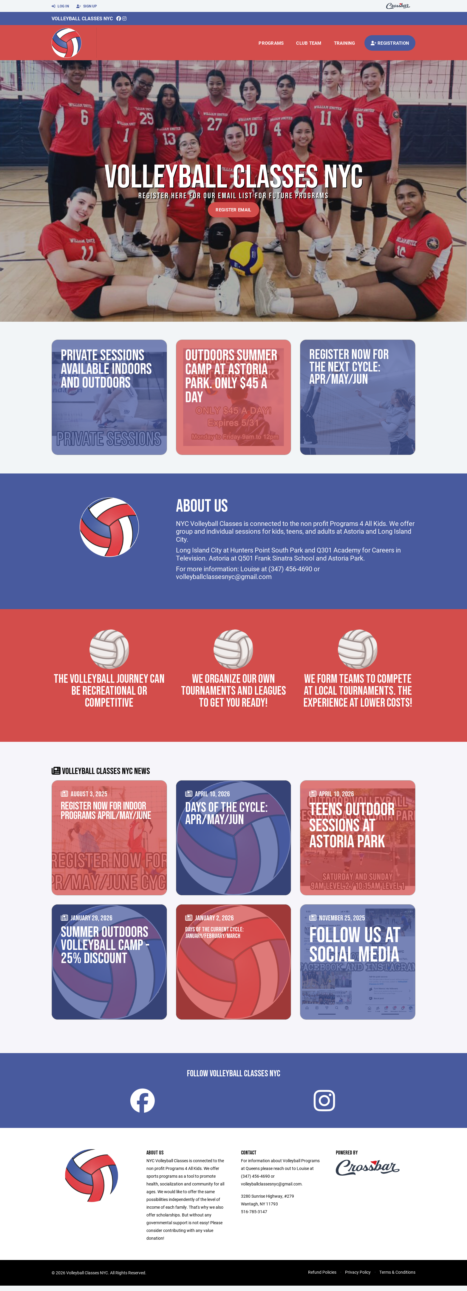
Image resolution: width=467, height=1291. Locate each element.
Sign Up (86, 6)
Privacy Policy (358, 1277)
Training (344, 43)
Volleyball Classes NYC (82, 18)
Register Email (233, 210)
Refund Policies (322, 1277)
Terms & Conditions (397, 1277)
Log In (60, 6)
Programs (271, 43)
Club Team (308, 43)
